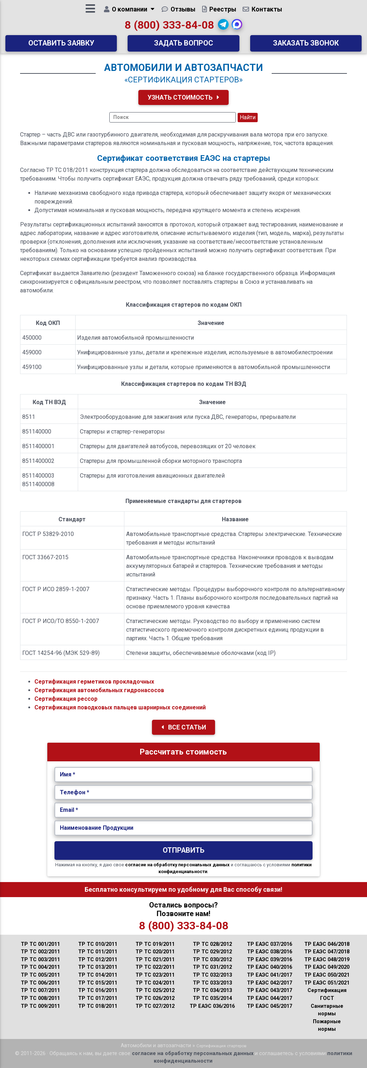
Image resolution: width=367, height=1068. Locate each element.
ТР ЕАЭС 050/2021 (326, 975)
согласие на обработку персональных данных (177, 864)
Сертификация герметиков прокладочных (94, 681)
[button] (223, 26)
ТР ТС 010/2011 (97, 944)
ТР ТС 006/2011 (40, 983)
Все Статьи (183, 727)
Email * (69, 809)
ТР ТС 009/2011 (40, 1006)
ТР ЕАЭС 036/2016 (212, 1006)
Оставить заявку (61, 46)
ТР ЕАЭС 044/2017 (269, 998)
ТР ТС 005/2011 (40, 975)
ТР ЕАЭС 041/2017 (269, 975)
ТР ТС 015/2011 (97, 983)
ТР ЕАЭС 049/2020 (326, 967)
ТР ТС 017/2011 (97, 998)
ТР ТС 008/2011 (40, 998)
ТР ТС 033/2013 (212, 983)
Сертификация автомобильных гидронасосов (99, 690)
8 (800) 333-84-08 (169, 27)
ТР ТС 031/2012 (212, 967)
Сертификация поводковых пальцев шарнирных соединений (120, 707)
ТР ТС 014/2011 (97, 975)
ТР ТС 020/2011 (155, 952)
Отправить (183, 850)
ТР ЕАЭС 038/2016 (269, 952)
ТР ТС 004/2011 (40, 967)
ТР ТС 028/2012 (212, 944)
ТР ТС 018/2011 (97, 1006)
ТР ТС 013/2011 (97, 967)
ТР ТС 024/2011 (155, 983)
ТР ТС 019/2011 (155, 944)
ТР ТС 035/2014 (212, 998)
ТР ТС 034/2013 (212, 990)
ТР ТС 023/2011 (155, 975)
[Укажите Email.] (183, 810)
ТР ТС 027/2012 (155, 1006)
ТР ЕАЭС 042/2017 (269, 983)
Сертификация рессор (65, 698)
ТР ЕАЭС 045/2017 (269, 1006)
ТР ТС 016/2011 (97, 990)
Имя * (67, 774)
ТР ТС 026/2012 (155, 998)
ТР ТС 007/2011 (40, 990)
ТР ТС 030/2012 (212, 960)
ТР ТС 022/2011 (155, 967)
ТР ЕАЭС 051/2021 (326, 983)
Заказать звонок (306, 46)
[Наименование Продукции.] (183, 827)
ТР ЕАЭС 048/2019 (326, 960)
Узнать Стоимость (183, 97)
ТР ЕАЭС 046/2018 (326, 944)
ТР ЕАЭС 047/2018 (326, 952)
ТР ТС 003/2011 (40, 960)
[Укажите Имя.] (183, 774)
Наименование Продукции (96, 827)
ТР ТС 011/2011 (97, 952)
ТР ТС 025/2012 (155, 990)
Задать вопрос (183, 46)
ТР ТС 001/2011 (40, 944)
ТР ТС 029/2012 (212, 952)
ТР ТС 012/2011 (97, 960)
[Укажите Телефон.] (183, 792)
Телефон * (74, 792)
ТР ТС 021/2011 (155, 960)
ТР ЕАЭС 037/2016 (269, 944)
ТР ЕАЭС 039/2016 (269, 960)
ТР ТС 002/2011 (40, 952)
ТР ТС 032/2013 (212, 975)
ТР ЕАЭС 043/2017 (269, 990)
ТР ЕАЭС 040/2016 (269, 967)
